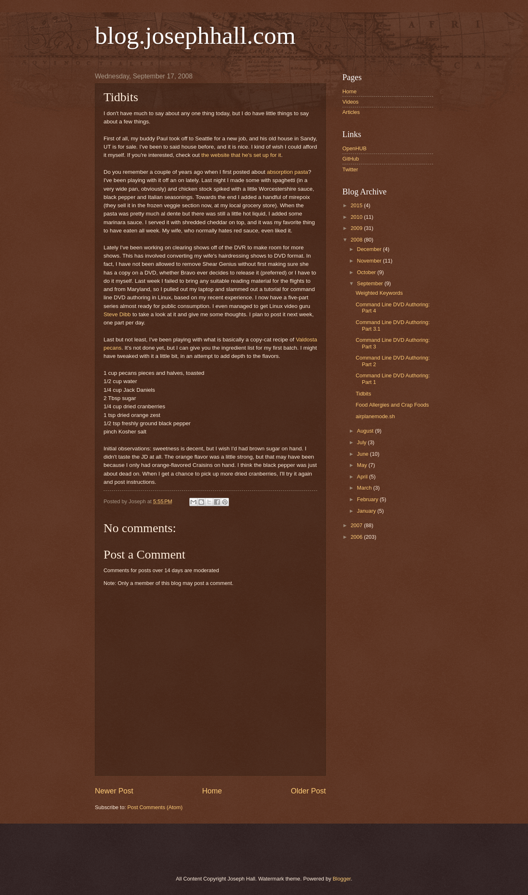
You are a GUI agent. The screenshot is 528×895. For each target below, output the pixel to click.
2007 (357, 525)
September (370, 283)
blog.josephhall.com (195, 35)
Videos (350, 102)
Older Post (308, 791)
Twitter (350, 169)
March (365, 488)
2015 (357, 205)
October (367, 272)
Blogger (341, 879)
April (363, 477)
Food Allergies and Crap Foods (392, 405)
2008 (357, 240)
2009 (357, 228)
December (370, 249)
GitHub (350, 159)
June (363, 454)
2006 (357, 537)
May (362, 465)
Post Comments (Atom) (155, 807)
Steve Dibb (117, 314)
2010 (357, 217)
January (367, 511)
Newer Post (114, 791)
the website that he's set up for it (241, 155)
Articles (351, 112)
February (368, 499)
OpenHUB (354, 148)
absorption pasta (287, 172)
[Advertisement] (189, 848)
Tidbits (363, 394)
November (370, 261)
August (366, 431)
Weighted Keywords (379, 293)
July (362, 442)
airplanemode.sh (375, 416)
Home (212, 791)
